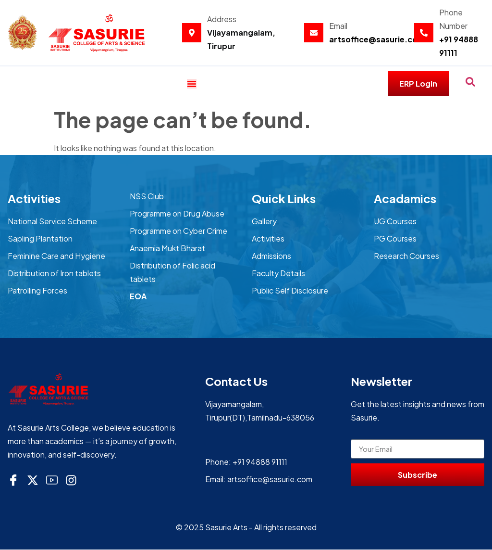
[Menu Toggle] (192, 84)
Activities (34, 199)
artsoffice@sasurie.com (377, 39)
